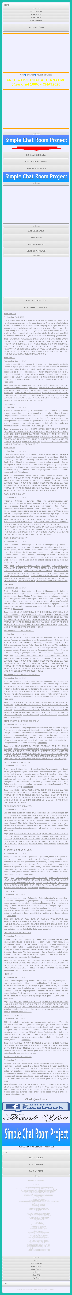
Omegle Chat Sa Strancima (38, 1230)
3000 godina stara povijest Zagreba (38, 1200)
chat (11, 475)
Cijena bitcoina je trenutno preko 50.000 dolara (39, 1203)
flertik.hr (31, 970)
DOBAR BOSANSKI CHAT (29, 341)
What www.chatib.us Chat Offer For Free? (38, 1244)
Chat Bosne (36, 17)
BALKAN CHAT (36, 1171)
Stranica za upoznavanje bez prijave (39, 1209)
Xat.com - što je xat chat (38, 1204)
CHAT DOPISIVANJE (36, 251)
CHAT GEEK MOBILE (34, 627)
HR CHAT (63, 351)
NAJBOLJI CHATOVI (12, 354)
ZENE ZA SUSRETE (19, 351)
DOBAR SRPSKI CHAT (58, 385)
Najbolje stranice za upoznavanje (38, 1208)
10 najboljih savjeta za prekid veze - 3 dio (38, 1245)
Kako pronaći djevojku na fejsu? (39, 1235)
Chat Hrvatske (36, 11)
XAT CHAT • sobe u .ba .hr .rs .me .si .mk (38, 1213)
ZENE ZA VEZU (11, 891)
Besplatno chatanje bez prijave (38, 1228)
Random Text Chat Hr (39, 1199)
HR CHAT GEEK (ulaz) (36, 155)
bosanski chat (30, 1053)
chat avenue (61, 888)
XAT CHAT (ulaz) (36, 27)
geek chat (47, 929)
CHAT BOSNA (36, 238)
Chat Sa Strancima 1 (38, 1231)
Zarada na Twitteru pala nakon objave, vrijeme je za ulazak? (38, 1191)
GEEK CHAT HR (31, 444)
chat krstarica (9, 802)
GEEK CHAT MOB (43, 534)
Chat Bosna (38, 1221)
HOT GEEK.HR (36, 1158)
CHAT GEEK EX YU (59, 581)
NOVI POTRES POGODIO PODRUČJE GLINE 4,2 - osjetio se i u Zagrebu (39, 1201)
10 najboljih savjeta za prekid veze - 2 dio (38, 1246)
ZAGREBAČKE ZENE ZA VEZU (45, 395)
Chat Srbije (36, 14)
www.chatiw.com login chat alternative (39, 1239)
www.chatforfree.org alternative (39, 1218)
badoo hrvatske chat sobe (21, 1012)
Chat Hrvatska (39, 1223)
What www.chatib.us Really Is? (38, 1243)
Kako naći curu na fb (39, 1236)
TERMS (52, 1289)
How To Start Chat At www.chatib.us (39, 1241)
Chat (36, 1260)
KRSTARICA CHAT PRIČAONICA (54, 388)
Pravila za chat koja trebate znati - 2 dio (39, 1249)
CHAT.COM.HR (36, 1164)
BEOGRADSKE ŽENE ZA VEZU (31, 349)
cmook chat (23, 970)
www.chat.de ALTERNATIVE (38, 1212)
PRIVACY (45, 1289)
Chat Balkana (36, 20)
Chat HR (36, 1275)
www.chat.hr (56, 339)
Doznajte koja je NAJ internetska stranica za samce (38, 1194)
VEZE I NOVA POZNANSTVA (55, 393)
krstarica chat (20, 802)
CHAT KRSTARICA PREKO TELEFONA (32, 434)
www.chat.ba (26, 339)
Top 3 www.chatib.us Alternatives (38, 1240)
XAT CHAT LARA (36, 231)
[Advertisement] (36, 53)
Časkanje (38, 1210)
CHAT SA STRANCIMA (36, 168)
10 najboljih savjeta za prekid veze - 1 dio (38, 1248)
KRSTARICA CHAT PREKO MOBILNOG (33, 344)
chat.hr (6, 846)
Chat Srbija (39, 1222)
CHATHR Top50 (60, 759)
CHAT (6, 5)
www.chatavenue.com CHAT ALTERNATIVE (39, 1216)
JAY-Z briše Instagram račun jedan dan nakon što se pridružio (38, 1190)
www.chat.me (10, 314)
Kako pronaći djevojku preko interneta (39, 1232)
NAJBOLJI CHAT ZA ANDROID (33, 354)
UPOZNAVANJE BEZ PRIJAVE (44, 351)
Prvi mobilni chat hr (38, 1198)
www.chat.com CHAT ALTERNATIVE (39, 1217)
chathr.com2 (20, 1094)
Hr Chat (36, 1278)
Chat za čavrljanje (39, 1207)
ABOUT (30, 1289)
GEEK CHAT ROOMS (47, 490)
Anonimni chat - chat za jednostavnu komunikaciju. (38, 1195)
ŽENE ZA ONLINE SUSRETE (38, 346)
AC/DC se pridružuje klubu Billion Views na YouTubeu (39, 1192)
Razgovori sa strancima (38, 1205)
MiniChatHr (39, 1196)
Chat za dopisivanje (38, 1227)
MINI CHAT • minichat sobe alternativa (38, 1214)
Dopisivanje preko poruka (39, 1226)
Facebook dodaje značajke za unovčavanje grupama (38, 1187)
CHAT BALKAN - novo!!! (36, 162)
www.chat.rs (45, 339)
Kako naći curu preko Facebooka (38, 1234)
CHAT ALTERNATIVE (36, 301)
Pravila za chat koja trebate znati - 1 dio (39, 1250)
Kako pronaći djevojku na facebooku (38, 1237)
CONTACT (37, 1289)
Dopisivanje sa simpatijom (38, 1225)
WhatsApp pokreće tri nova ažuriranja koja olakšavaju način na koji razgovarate (38, 1189)
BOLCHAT (46, 341)
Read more (61, 336)
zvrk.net (36, 8)
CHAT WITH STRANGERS (36, 307)
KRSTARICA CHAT (36, 244)
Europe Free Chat (39, 1219)
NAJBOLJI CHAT (36, 400)
